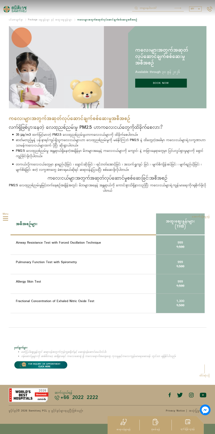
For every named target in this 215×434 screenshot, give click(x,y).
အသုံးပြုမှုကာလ (197, 411)
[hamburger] (5, 219)
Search (177, 8)
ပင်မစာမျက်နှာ (16, 20)
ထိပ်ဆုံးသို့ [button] (204, 375)
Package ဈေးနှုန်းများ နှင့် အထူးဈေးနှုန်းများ (50, 20)
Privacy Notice (175, 411)
